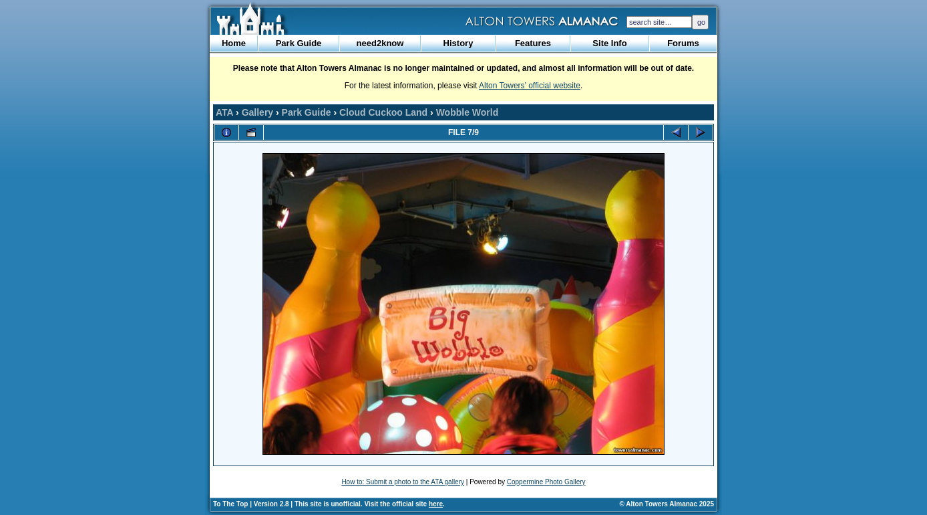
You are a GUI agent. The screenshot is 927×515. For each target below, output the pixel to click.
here (436, 504)
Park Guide (299, 43)
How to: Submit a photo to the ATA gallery (402, 482)
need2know (380, 43)
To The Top (230, 504)
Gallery (257, 112)
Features (533, 43)
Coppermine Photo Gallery (546, 482)
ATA (224, 112)
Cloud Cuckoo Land (383, 112)
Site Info (609, 43)
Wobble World (467, 112)
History (458, 43)
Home (234, 43)
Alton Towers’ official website (529, 85)
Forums (683, 43)
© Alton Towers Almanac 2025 (667, 504)
